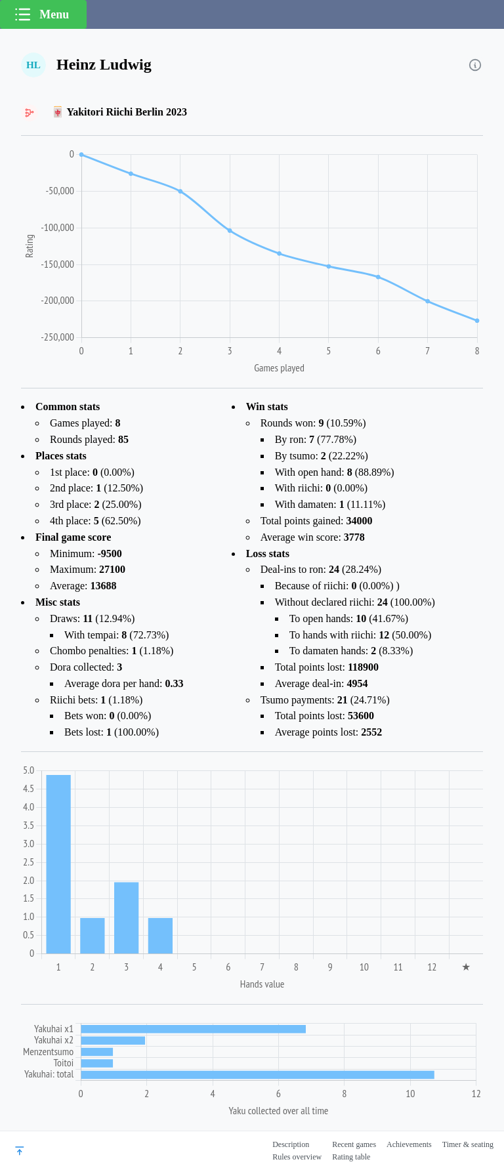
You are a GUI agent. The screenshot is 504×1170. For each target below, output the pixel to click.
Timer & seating (468, 1144)
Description (290, 1144)
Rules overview (297, 1156)
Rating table (351, 1156)
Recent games (354, 1144)
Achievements (409, 1144)
